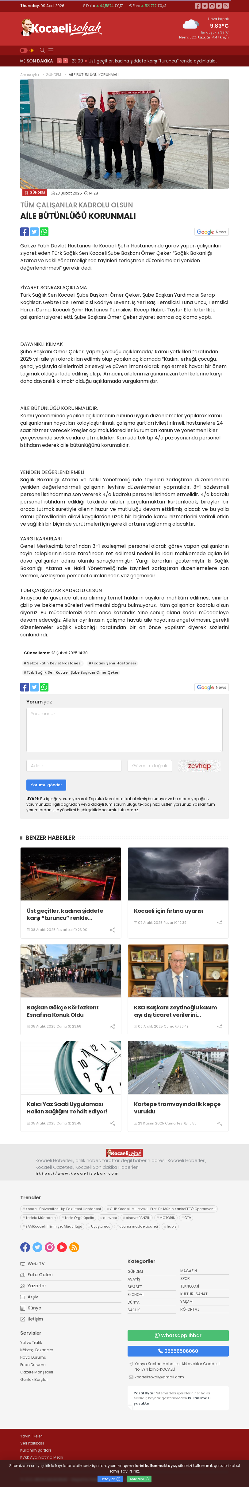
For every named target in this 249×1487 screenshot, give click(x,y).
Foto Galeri (36, 1275)
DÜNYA (134, 1302)
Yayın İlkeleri (31, 1436)
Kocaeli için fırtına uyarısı (168, 910)
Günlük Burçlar (34, 1379)
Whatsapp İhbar (178, 1335)
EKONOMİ (136, 1294)
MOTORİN (165, 1217)
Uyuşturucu (99, 1226)
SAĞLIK (134, 1310)
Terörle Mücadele (39, 1217)
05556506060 (178, 1351)
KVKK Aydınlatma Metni (41, 1457)
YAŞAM (186, 1301)
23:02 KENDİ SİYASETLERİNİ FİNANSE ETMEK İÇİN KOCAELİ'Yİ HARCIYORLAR (146, 61)
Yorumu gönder (46, 785)
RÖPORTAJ (189, 1309)
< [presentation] (59, 60)
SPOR (185, 1278)
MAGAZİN (188, 1270)
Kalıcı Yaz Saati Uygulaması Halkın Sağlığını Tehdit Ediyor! (67, 1107)
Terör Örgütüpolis (77, 1217)
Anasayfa (29, 74)
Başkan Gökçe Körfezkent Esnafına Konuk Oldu (63, 1011)
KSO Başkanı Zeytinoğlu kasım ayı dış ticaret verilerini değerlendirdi (175, 1011)
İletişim (31, 1319)
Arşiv (29, 1297)
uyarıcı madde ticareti (137, 1226)
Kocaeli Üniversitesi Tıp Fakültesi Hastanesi (61, 1208)
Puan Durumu (33, 1364)
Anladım (139, 1479)
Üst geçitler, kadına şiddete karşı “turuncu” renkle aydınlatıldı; (65, 914)
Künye (30, 1308)
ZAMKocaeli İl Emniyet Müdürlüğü (52, 1226)
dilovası (108, 1217)
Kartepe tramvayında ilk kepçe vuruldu (177, 1107)
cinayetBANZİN (137, 1217)
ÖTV (186, 1217)
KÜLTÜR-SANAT (194, 1294)
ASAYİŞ (134, 1279)
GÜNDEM (53, 74)
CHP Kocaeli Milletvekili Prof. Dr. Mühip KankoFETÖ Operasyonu (161, 1208)
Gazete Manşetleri (36, 1372)
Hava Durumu (33, 1357)
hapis (170, 1226)
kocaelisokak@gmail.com (159, 1377)
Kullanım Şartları (35, 1450)
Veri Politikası (32, 1443)
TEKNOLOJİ (189, 1286)
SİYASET (135, 1286)
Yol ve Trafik (31, 1342)
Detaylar (110, 1479)
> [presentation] (65, 60)
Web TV (32, 1264)
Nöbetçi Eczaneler (36, 1350)
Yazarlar (33, 1286)
